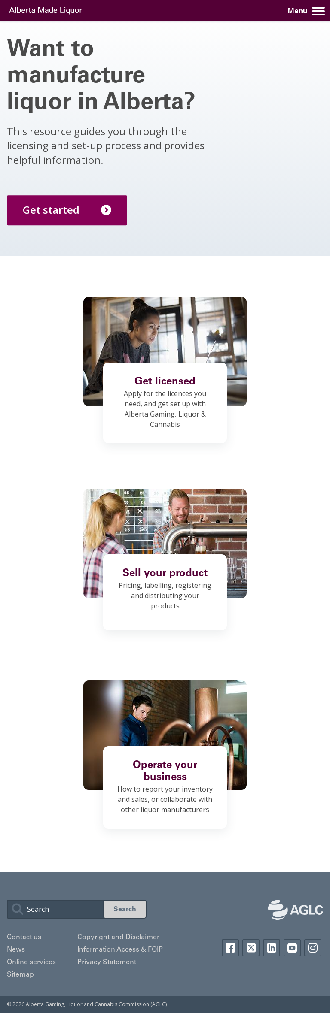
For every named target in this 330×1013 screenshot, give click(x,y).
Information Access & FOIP (120, 949)
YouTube (292, 947)
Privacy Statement (106, 962)
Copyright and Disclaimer (118, 937)
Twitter (251, 947)
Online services (31, 962)
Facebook (230, 947)
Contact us (24, 937)
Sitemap (20, 974)
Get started (67, 210)
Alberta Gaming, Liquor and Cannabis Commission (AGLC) (96, 1004)
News (16, 949)
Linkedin (271, 947)
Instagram (312, 947)
